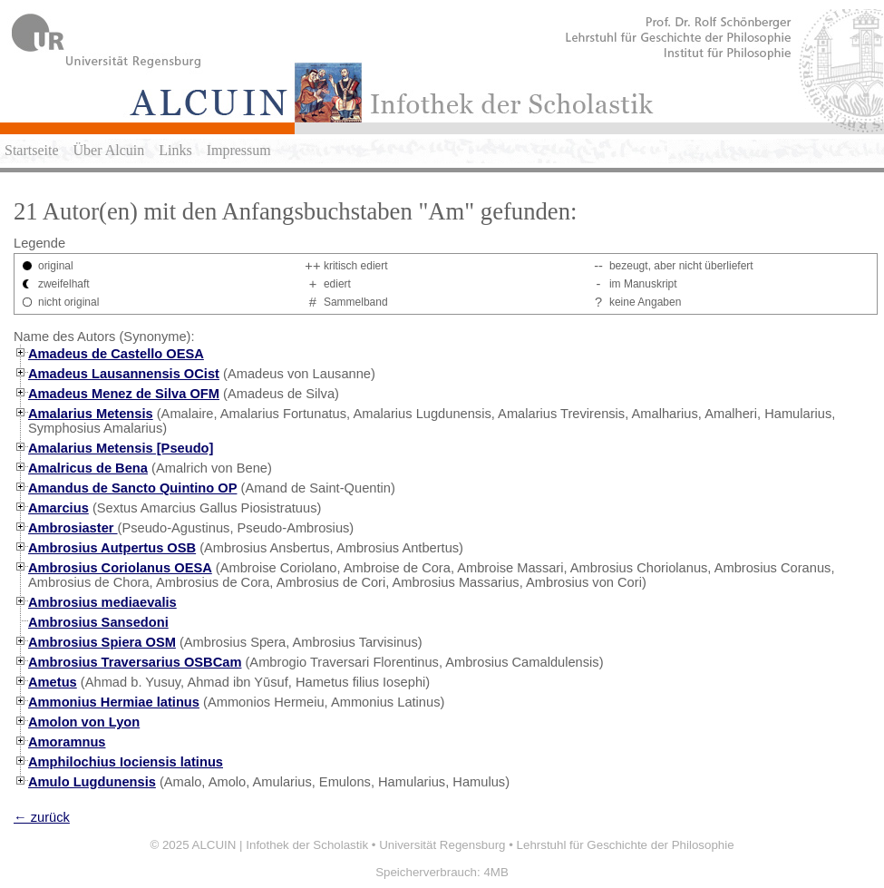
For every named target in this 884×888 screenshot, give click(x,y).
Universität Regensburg (442, 845)
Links (175, 150)
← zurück (42, 817)
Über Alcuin (109, 150)
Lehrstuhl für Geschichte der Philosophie (625, 845)
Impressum (239, 150)
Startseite (32, 150)
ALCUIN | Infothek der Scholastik (280, 845)
